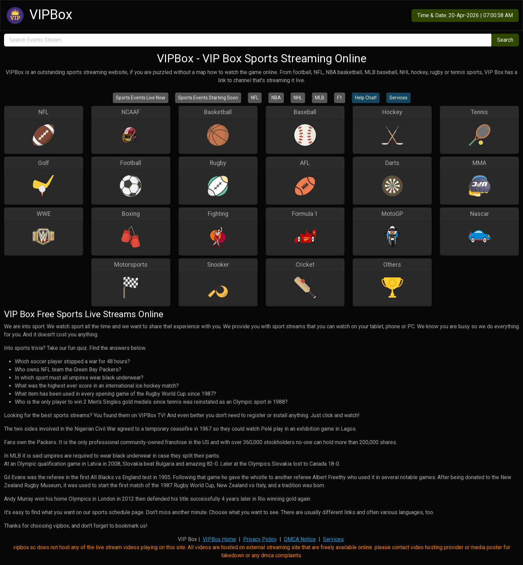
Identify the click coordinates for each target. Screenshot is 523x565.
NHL (298, 97)
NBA (276, 97)
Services (398, 97)
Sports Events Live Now (140, 97)
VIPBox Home (219, 539)
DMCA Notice (300, 539)
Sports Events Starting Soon (208, 97)
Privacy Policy (260, 539)
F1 (339, 97)
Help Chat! (366, 97)
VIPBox (38, 15)
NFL (255, 97)
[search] (247, 40)
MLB (319, 97)
